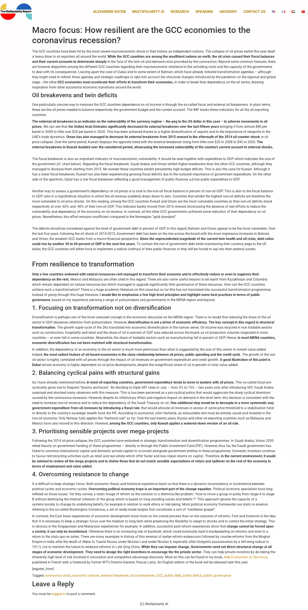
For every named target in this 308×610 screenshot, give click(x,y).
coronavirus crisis (57, 575)
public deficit (192, 575)
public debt (172, 575)
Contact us (254, 11)
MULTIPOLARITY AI (148, 11)
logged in (59, 594)
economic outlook (85, 575)
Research (180, 11)
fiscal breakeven (142, 575)
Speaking (204, 11)
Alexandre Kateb (109, 11)
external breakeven (115, 575)
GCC (159, 575)
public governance (217, 575)
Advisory (228, 11)
